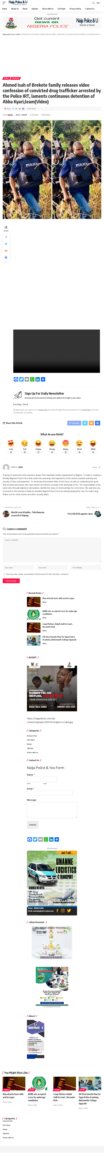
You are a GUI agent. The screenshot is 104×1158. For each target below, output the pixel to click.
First (28, 787)
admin (11, 115)
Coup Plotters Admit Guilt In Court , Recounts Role (63, 1101)
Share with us (32, 756)
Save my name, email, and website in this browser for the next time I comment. (37, 576)
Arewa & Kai (32, 739)
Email (30, 792)
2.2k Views (37, 115)
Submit (33, 829)
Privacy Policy (89, 410)
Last (45, 787)
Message (31, 803)
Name (31, 778)
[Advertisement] (52, 56)
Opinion (16, 78)
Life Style (31, 743)
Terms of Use (44, 410)
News (6, 78)
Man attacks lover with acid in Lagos (58, 601)
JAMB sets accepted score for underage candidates (37, 1101)
